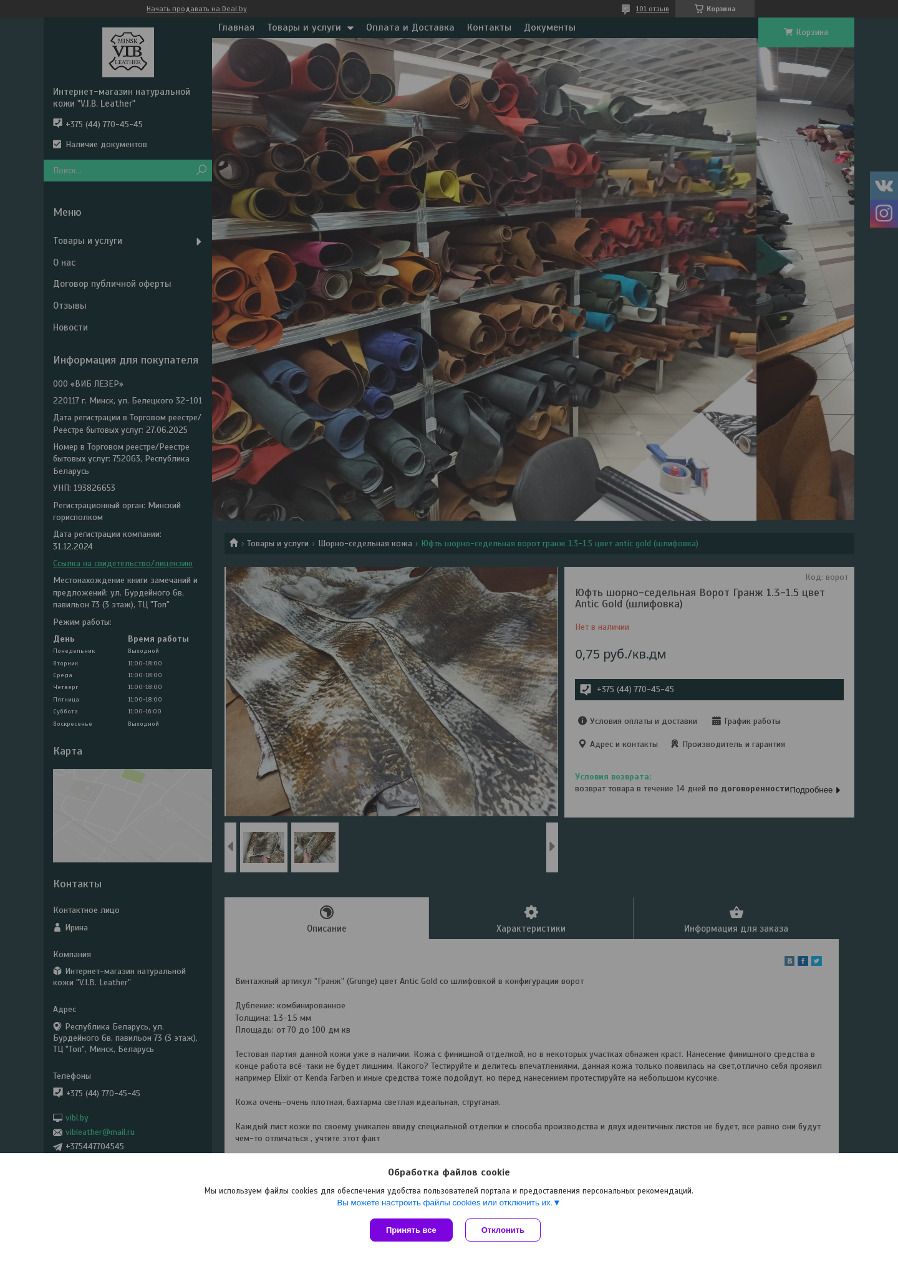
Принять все (411, 1230)
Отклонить (502, 1230)
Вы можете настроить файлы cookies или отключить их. (445, 1202)
